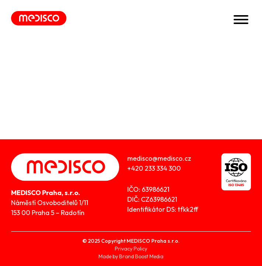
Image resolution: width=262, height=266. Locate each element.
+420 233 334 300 (154, 168)
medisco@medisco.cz (159, 158)
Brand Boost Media (141, 256)
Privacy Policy (131, 248)
